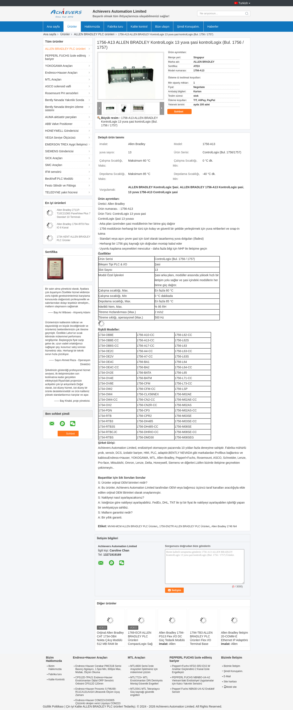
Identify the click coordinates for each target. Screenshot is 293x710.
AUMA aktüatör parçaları (61, 117)
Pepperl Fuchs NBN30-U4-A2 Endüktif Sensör (193, 690)
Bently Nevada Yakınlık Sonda (64, 100)
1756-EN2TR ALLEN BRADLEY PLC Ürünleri (184, 526)
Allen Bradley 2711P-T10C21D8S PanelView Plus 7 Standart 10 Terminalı (74, 213)
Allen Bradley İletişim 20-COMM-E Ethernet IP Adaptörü (234, 636)
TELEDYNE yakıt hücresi (61, 192)
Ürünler (72, 26)
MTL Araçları (53, 79)
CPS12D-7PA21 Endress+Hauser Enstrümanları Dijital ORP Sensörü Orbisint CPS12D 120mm (94, 680)
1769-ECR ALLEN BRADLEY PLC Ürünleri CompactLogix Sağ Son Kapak (140, 640)
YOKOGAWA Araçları (59, 65)
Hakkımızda (92, 26)
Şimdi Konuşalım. (188, 26)
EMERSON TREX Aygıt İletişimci (66, 144)
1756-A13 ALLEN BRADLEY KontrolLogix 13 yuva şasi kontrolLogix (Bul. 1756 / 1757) (129, 121)
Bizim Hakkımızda (55, 668)
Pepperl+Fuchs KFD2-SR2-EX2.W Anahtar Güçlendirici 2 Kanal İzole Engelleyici (191, 669)
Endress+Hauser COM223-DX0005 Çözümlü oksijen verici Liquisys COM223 (97, 702)
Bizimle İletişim (232, 666)
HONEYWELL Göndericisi (62, 130)
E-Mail (227, 676)
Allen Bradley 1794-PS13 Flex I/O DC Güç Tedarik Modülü (172, 636)
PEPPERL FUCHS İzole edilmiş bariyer (65, 57)
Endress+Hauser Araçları (61, 72)
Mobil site (230, 687)
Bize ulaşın (162, 26)
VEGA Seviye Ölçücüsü (60, 137)
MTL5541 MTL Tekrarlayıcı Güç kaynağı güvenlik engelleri (145, 692)
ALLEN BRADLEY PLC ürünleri (94, 34)
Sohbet (181, 112)
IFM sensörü (53, 171)
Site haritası (230, 681)
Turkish (243, 3)
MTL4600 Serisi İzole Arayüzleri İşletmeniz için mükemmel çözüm (144, 669)
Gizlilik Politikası (53, 706)
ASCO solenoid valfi (58, 86)
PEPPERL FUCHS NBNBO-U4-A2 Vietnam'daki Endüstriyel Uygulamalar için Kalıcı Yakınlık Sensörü (193, 680)
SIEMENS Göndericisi (59, 151)
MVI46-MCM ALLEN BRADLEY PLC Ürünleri (132, 526)
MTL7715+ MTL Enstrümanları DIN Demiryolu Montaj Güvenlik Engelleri (146, 680)
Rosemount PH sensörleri (61, 93)
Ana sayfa (53, 26)
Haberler (213, 26)
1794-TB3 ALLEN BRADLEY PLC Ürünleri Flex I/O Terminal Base (201, 638)
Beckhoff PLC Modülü (59, 178)
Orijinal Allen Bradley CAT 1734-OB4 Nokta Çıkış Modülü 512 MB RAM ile (110, 638)
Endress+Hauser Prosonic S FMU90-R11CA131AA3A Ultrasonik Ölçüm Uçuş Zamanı (97, 692)
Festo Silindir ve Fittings (60, 185)
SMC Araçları (53, 165)
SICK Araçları (54, 158)
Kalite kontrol (139, 26)
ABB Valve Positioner (59, 124)
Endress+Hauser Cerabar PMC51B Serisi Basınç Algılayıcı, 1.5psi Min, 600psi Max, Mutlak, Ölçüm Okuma (98, 669)
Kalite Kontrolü (57, 679)
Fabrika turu (115, 26)
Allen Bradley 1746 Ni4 (224, 526)
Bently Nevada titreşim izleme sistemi (64, 108)
